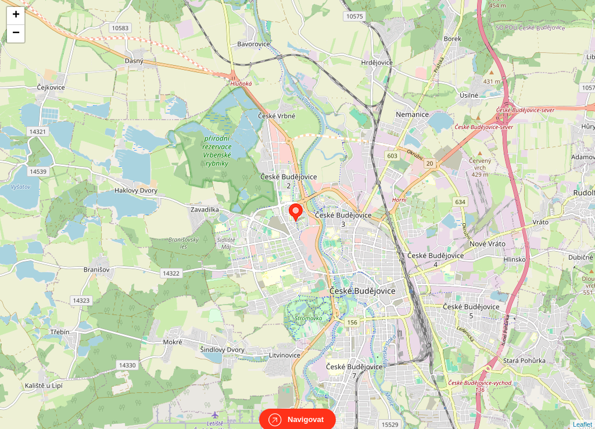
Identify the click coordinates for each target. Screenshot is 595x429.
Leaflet (582, 413)
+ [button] (16, 15)
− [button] (16, 33)
